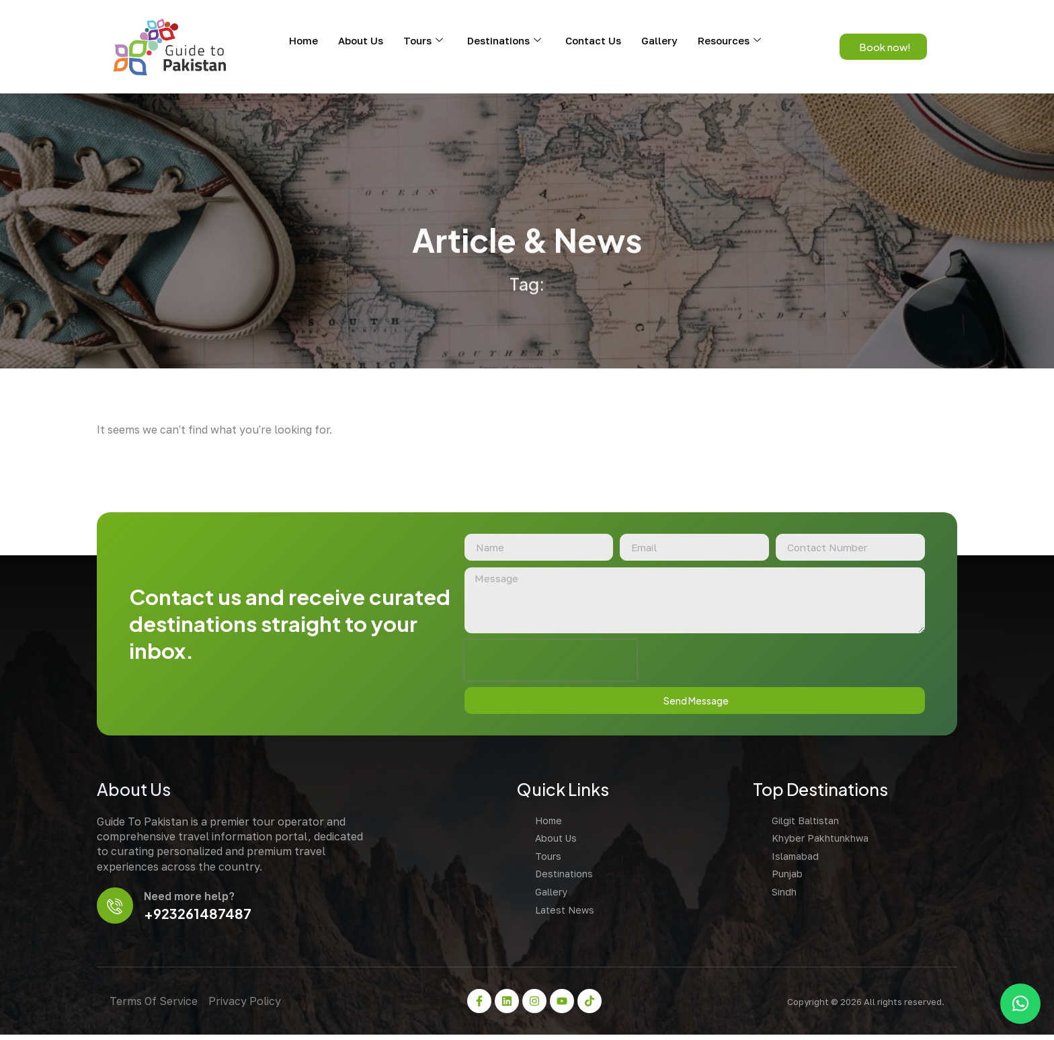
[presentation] (546, 663)
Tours (423, 40)
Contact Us (593, 40)
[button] (1020, 1004)
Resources (729, 40)
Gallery (659, 40)
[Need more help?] (116, 910)
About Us (360, 40)
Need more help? (191, 900)
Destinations (504, 40)
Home (303, 40)
